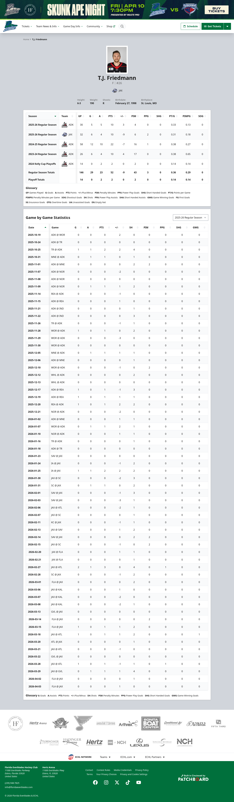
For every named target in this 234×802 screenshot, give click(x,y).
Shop (111, 26)
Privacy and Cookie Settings (133, 774)
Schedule (190, 26)
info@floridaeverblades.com (19, 787)
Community (95, 26)
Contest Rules (103, 770)
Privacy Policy (141, 770)
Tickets (27, 26)
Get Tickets (212, 26)
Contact (89, 770)
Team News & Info (48, 26)
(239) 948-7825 (12, 783)
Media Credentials (123, 770)
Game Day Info (73, 26)
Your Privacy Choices (106, 774)
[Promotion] (117, 10)
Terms (90, 774)
